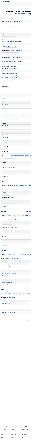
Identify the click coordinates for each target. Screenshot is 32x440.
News (2, 437)
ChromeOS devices (25, 434)
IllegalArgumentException (7, 143)
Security (2, 434)
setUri (3, 80)
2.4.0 (30, 151)
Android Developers (4, 8)
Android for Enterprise (4, 432)
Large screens (24, 431)
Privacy (12, 437)
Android (2, 431)
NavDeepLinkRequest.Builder (15, 21)
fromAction (4, 46)
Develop (9, 8)
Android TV (23, 437)
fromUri (3, 59)
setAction (4, 66)
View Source (28, 14)
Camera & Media (14, 435)
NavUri (10, 59)
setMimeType (4, 73)
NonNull (9, 43)
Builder (4, 137)
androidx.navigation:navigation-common (24, 13)
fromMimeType (4, 53)
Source (2, 435)
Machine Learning (14, 432)
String (12, 46)
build (3, 39)
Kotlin (27, 17)
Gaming (12, 431)
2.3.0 (30, 211)
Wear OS (23, 432)
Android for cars (24, 435)
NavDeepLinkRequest (14, 26)
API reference (4, 4)
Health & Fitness (13, 434)
